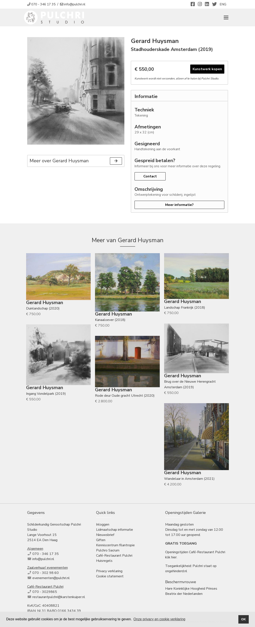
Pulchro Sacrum (107, 550)
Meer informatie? (179, 204)
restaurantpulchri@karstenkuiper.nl (58, 597)
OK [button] (243, 619)
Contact (150, 176)
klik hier (171, 557)
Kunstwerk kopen (207, 69)
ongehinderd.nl (176, 571)
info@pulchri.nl (43, 559)
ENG (223, 4)
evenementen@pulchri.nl (51, 578)
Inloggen (102, 524)
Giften (100, 540)
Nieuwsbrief (105, 534)
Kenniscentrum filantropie (115, 545)
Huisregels (104, 560)
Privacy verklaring (109, 571)
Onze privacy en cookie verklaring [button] (159, 619)
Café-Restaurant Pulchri (114, 555)
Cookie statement (110, 576)
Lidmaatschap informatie (114, 529)
